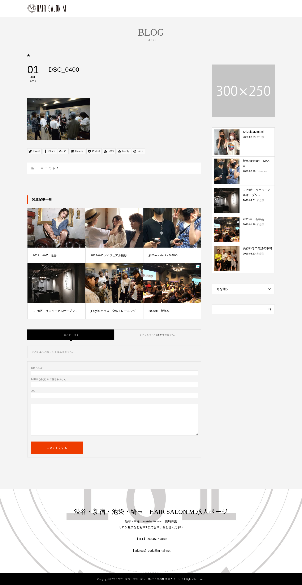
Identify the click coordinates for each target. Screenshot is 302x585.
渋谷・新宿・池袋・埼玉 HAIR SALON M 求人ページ (151, 511)
